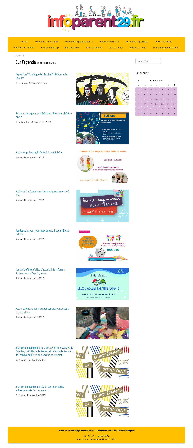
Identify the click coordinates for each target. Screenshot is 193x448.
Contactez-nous (104, 430)
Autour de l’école (163, 41)
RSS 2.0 (106, 439)
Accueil (24, 41)
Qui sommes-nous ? (86, 430)
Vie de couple (116, 47)
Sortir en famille (94, 47)
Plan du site (82, 439)
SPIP (114, 439)
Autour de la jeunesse (137, 41)
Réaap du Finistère (67, 430)
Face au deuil (72, 47)
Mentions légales (127, 430)
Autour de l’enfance (109, 41)
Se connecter (96, 439)
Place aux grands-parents (166, 47)
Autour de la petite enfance (79, 41)
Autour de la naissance (46, 41)
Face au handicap (50, 47)
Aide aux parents (138, 47)
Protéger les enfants (24, 47)
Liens (114, 430)
